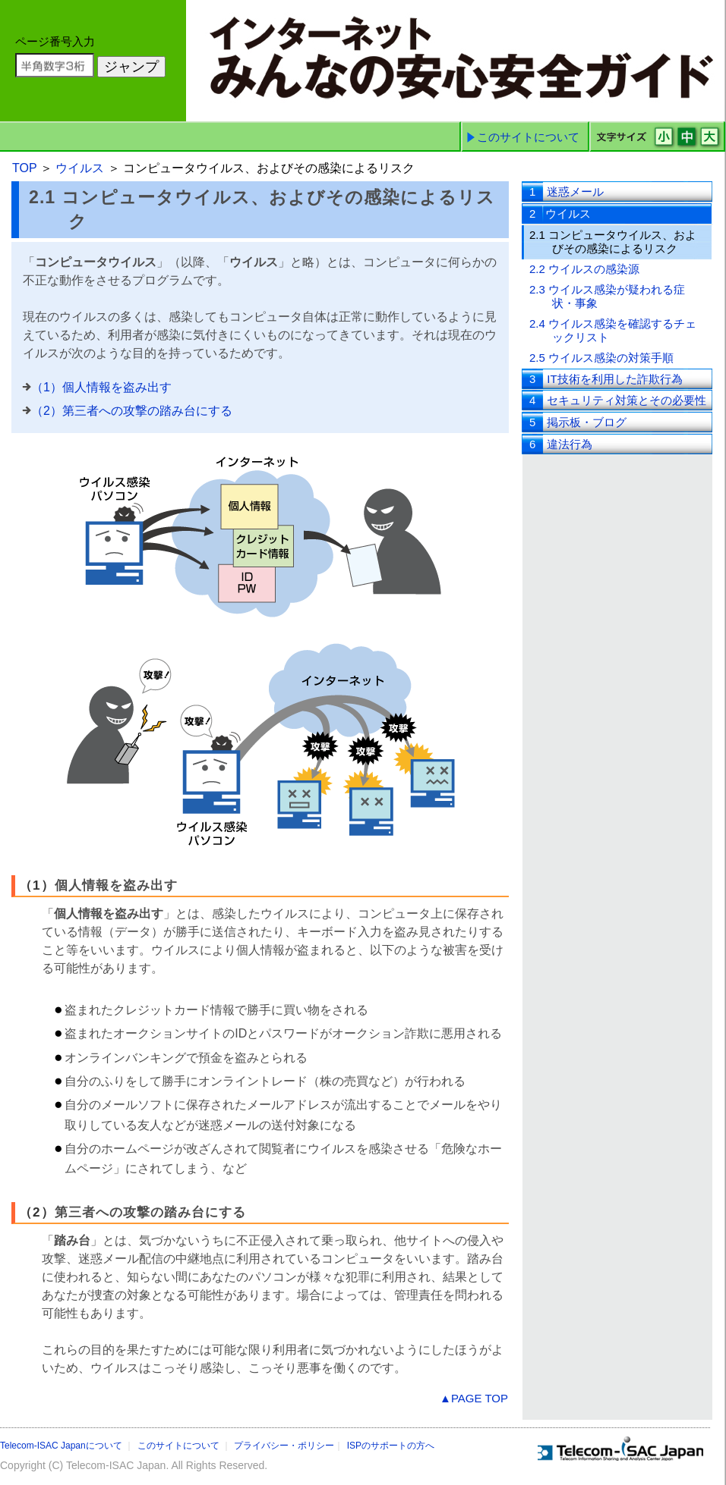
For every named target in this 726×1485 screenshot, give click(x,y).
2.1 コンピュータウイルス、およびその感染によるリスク (612, 241)
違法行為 (560, 444)
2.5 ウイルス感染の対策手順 (601, 357)
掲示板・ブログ (578, 422)
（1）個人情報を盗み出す (101, 387)
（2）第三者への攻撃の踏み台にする (131, 410)
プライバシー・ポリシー (284, 1445)
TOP (26, 168)
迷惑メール (566, 191)
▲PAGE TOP (474, 1398)
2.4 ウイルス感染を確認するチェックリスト (612, 330)
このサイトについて (528, 136)
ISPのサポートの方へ (390, 1445)
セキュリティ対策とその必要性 (617, 400)
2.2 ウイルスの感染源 (584, 268)
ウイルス (81, 168)
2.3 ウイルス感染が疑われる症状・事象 (607, 296)
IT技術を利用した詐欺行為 (606, 378)
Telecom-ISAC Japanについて (61, 1445)
